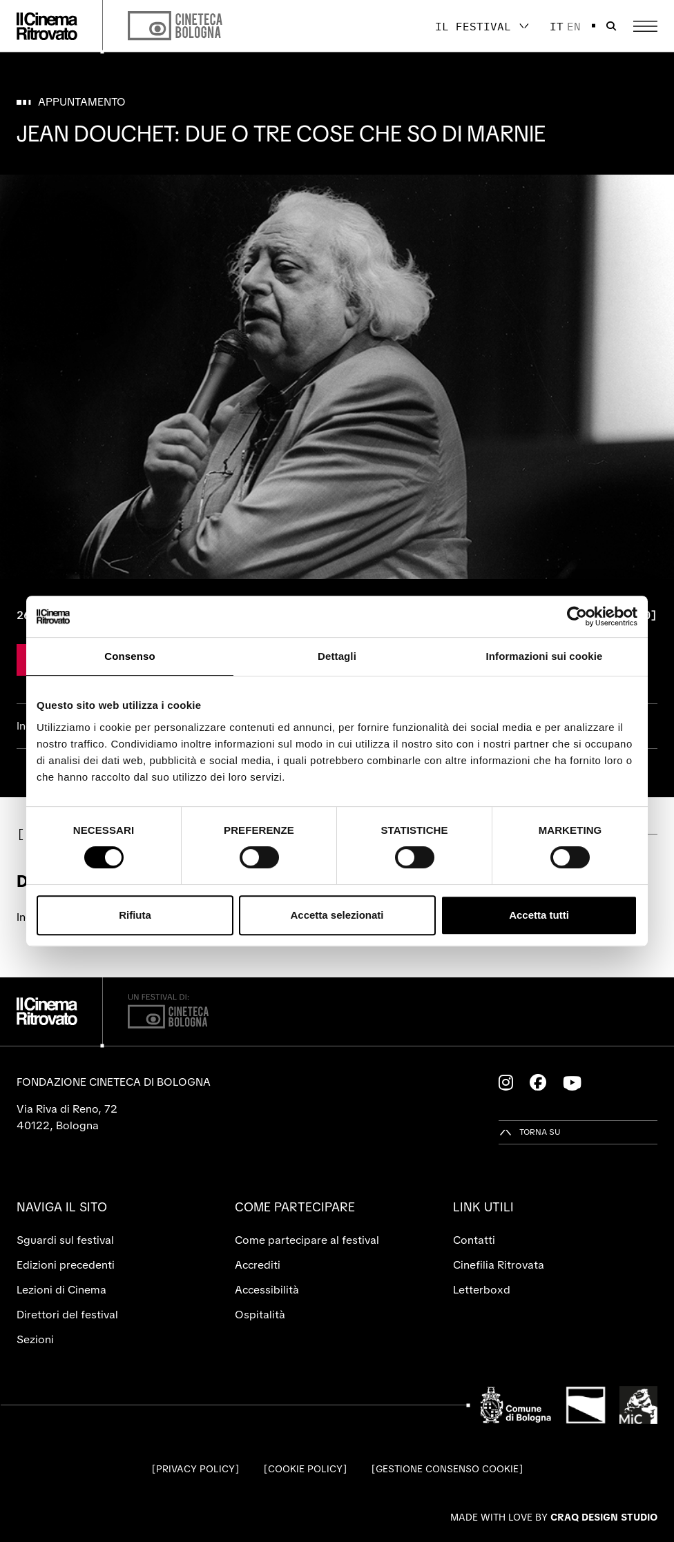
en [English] (574, 26)
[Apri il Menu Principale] (645, 26)
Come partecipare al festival (307, 1240)
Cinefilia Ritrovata (498, 1265)
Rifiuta (135, 915)
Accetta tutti (539, 915)
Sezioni (35, 1339)
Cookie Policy (305, 1469)
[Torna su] (530, 1132)
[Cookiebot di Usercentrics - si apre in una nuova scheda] (577, 616)
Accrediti (257, 1265)
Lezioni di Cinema (61, 1289)
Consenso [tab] (129, 656)
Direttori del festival (67, 1314)
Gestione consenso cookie (447, 1469)
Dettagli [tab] (337, 656)
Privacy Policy (195, 1469)
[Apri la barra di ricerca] (611, 26)
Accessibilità (267, 1289)
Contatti (474, 1240)
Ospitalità (260, 1314)
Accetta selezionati (336, 915)
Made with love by (553, 1517)
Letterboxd (481, 1289)
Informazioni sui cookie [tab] (544, 656)
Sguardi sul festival (65, 1240)
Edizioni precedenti (66, 1265)
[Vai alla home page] (47, 26)
